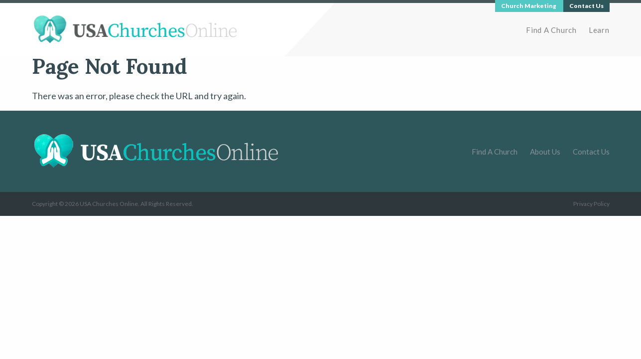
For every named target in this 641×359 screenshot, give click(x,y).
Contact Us (591, 151)
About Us (545, 151)
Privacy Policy (591, 203)
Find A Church (551, 29)
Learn (599, 29)
